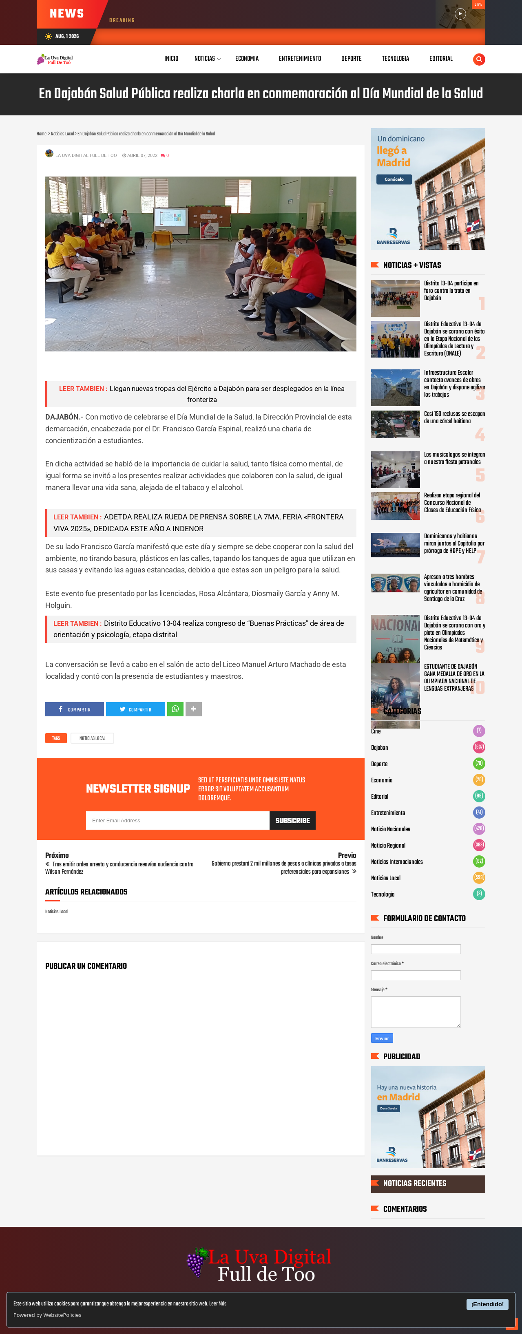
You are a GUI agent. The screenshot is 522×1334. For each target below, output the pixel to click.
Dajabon (379, 748)
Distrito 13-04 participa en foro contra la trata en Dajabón (451, 291)
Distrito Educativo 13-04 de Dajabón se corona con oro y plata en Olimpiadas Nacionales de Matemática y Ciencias (454, 633)
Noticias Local (92, 739)
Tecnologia (382, 895)
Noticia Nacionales (390, 829)
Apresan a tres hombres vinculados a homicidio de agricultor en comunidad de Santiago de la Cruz (453, 588)
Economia (381, 780)
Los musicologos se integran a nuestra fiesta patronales (454, 459)
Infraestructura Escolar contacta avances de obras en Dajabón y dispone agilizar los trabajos (454, 384)
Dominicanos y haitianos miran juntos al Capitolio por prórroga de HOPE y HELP (454, 544)
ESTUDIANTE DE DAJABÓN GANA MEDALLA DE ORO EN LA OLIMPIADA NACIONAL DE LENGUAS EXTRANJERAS (454, 678)
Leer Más (217, 1304)
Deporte (379, 764)
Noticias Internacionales (397, 862)
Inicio (171, 58)
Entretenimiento (388, 813)
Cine (375, 732)
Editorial (379, 797)
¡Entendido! (487, 1304)
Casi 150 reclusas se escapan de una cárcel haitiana (454, 418)
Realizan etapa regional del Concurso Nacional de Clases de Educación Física (452, 503)
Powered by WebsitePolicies (47, 1315)
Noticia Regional (388, 846)
